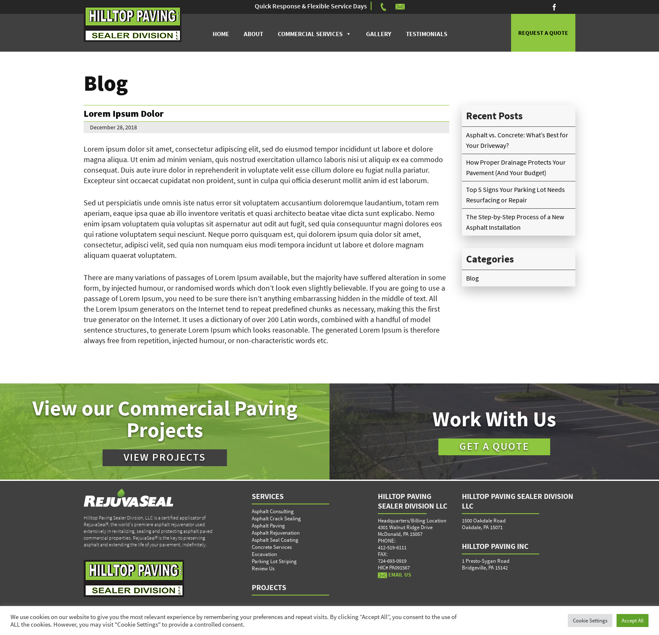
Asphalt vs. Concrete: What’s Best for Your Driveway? (517, 140)
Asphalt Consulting (273, 511)
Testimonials (426, 34)
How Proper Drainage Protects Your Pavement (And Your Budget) (516, 167)
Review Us (263, 568)
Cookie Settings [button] (590, 620)
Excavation (264, 554)
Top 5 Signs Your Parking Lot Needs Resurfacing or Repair (515, 194)
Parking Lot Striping (274, 561)
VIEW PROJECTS (165, 457)
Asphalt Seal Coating (275, 539)
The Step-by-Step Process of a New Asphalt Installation (515, 222)
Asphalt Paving (268, 525)
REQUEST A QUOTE (543, 33)
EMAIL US (394, 574)
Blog (472, 278)
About (253, 34)
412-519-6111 (392, 547)
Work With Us (494, 419)
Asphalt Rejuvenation (276, 532)
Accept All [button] (632, 620)
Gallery (378, 34)
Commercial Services (310, 34)
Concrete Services (272, 547)
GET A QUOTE (494, 446)
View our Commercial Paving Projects (165, 419)
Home (221, 34)
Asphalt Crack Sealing (276, 518)
